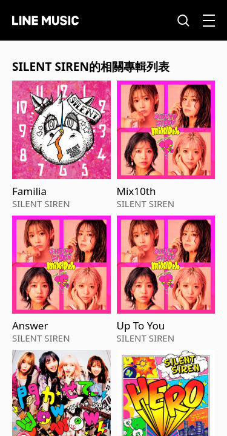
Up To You (141, 326)
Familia (29, 191)
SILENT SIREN (41, 203)
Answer (30, 326)
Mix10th (136, 191)
